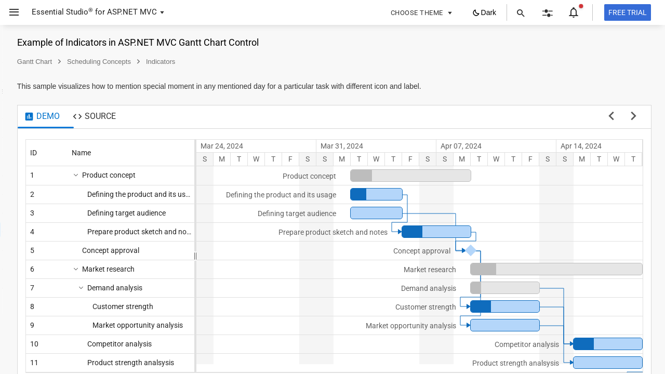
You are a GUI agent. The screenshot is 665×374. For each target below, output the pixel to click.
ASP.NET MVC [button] (132, 12)
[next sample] (633, 116)
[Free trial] (627, 12)
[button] (10, 12)
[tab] (183, 116)
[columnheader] (188, 153)
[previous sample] (611, 116)
